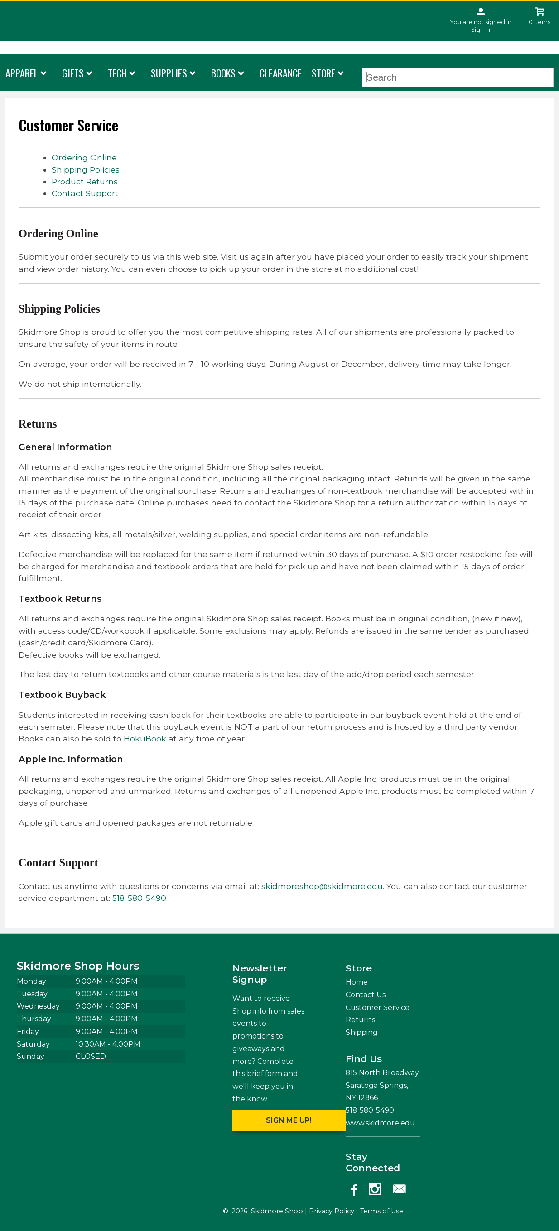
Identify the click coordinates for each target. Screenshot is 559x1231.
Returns (360, 1019)
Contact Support (85, 193)
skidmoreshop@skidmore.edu (322, 886)
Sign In (480, 29)
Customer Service (378, 1007)
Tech (117, 73)
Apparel (21, 73)
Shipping (362, 1032)
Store (323, 73)
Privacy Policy (331, 1211)
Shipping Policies (86, 169)
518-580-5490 (139, 898)
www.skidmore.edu (380, 1123)
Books (223, 73)
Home (357, 982)
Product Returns (85, 181)
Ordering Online (84, 157)
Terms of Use (381, 1211)
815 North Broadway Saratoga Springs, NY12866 (382, 1085)
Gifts (73, 73)
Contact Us (366, 995)
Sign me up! (289, 1120)
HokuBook (145, 738)
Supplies (169, 73)
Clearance (281, 73)
